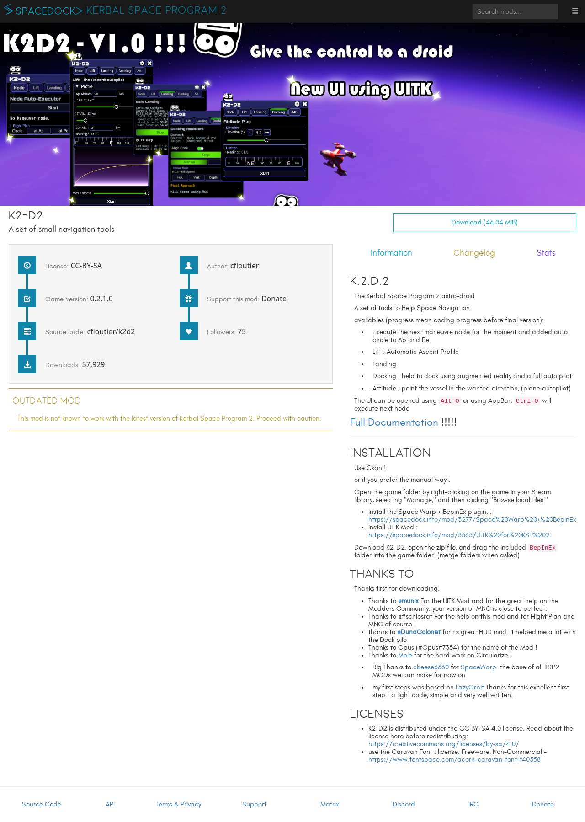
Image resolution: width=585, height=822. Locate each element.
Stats (546, 253)
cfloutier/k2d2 (111, 331)
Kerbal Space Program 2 (156, 10)
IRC (473, 804)
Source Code (41, 804)
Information (391, 253)
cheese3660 (431, 667)
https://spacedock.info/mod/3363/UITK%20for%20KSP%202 (459, 535)
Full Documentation (394, 422)
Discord (404, 804)
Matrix (329, 804)
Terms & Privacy (178, 804)
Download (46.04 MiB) (485, 222)
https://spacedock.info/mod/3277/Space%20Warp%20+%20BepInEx (472, 519)
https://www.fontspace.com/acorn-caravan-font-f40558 (454, 759)
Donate (274, 299)
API (110, 804)
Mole (405, 655)
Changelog (474, 253)
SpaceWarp (478, 667)
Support (254, 804)
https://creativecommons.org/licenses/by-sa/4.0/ (443, 744)
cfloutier (244, 266)
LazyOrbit (470, 687)
